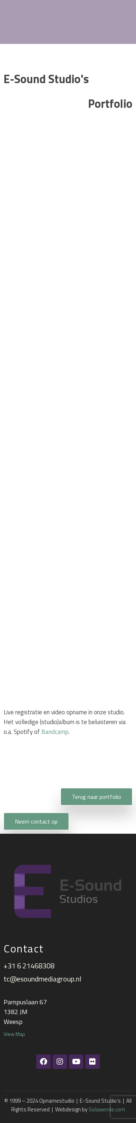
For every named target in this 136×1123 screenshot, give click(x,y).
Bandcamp (55, 731)
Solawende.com (106, 1109)
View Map (14, 1034)
